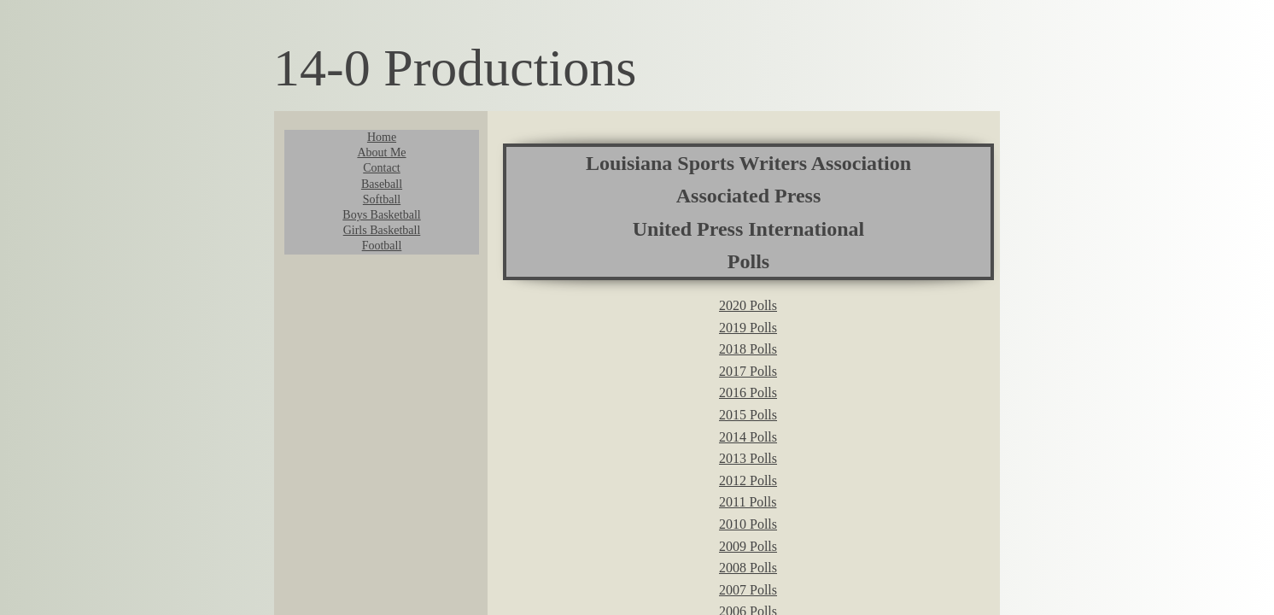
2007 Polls (748, 590)
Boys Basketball (381, 214)
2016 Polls (748, 392)
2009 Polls (748, 546)
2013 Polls (748, 458)
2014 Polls (748, 437)
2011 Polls (747, 502)
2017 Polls (748, 371)
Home (381, 137)
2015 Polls (748, 414)
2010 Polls (748, 524)
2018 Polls (748, 349)
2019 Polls (748, 327)
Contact (381, 167)
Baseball (381, 184)
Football (382, 245)
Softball (381, 199)
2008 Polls (748, 567)
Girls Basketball (382, 230)
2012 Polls (748, 480)
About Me (381, 152)
